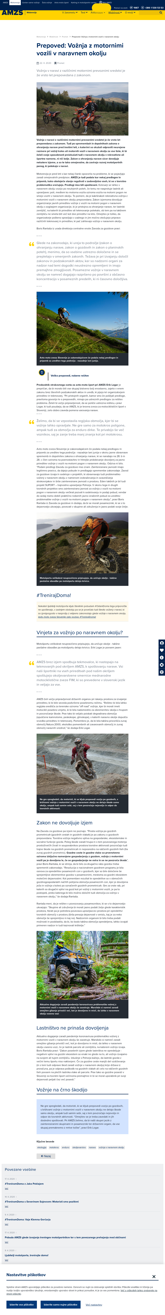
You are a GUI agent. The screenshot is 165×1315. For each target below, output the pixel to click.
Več (6, 1188)
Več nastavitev (94, 1304)
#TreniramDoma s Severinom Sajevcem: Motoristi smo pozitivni (42, 1201)
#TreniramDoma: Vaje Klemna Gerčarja (28, 1219)
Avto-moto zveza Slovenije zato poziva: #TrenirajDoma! (67, 617)
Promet (66, 37)
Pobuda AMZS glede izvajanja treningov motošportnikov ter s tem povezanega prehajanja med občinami (65, 1237)
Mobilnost (55, 37)
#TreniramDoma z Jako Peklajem (24, 1184)
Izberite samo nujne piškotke (60, 1304)
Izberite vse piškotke (22, 1304)
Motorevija (42, 37)
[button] (161, 12)
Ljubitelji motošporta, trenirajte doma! (26, 1255)
